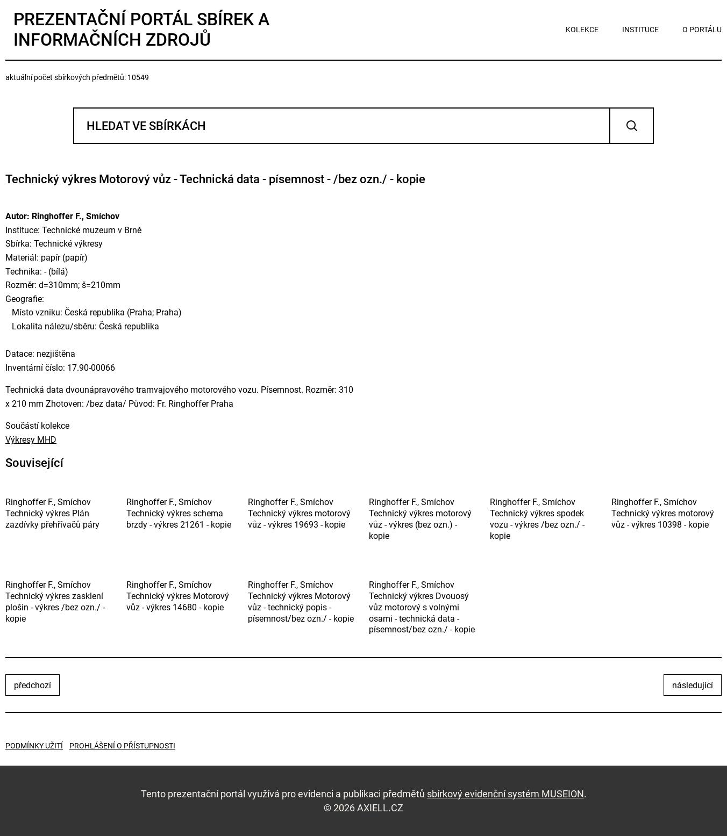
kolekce (582, 29)
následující (692, 685)
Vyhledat (631, 125)
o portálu (702, 29)
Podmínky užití (34, 745)
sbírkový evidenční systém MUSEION (505, 793)
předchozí (32, 685)
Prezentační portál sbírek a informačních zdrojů (141, 29)
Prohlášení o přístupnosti (122, 745)
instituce (640, 29)
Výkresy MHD (30, 440)
